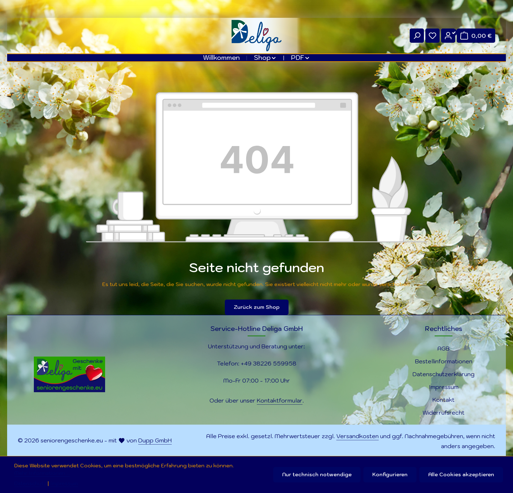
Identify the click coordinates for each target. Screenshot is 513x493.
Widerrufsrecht (444, 412)
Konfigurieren (390, 474)
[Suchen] (417, 35)
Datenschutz (30, 483)
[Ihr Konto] (448, 35)
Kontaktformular (279, 400)
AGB (443, 348)
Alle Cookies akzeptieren (461, 474)
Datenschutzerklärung (444, 374)
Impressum (443, 386)
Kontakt (443, 399)
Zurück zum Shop (257, 307)
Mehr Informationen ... (42, 473)
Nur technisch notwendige (317, 474)
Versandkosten (357, 436)
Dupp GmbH (155, 440)
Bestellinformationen (443, 361)
